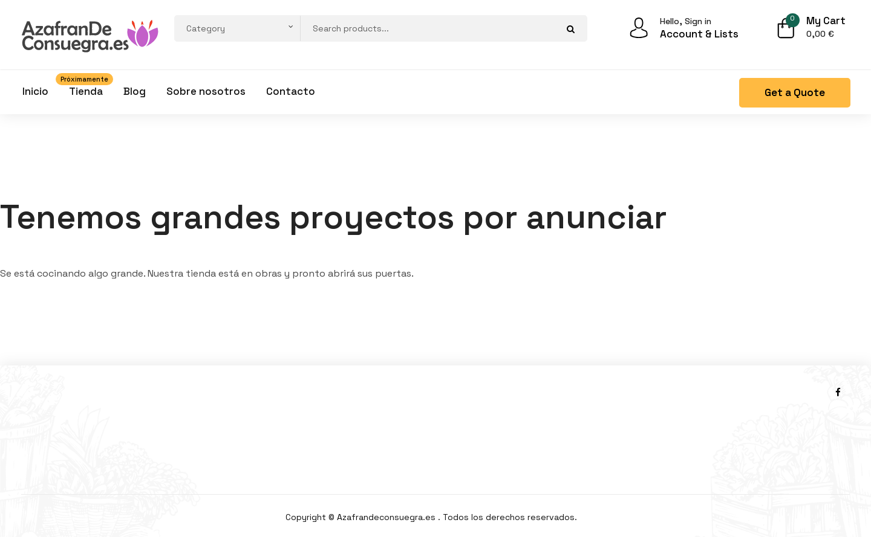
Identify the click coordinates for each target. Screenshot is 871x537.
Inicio (35, 91)
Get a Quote (795, 92)
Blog (134, 91)
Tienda (86, 88)
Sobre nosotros (206, 91)
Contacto (290, 91)
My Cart (826, 20)
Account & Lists (699, 34)
